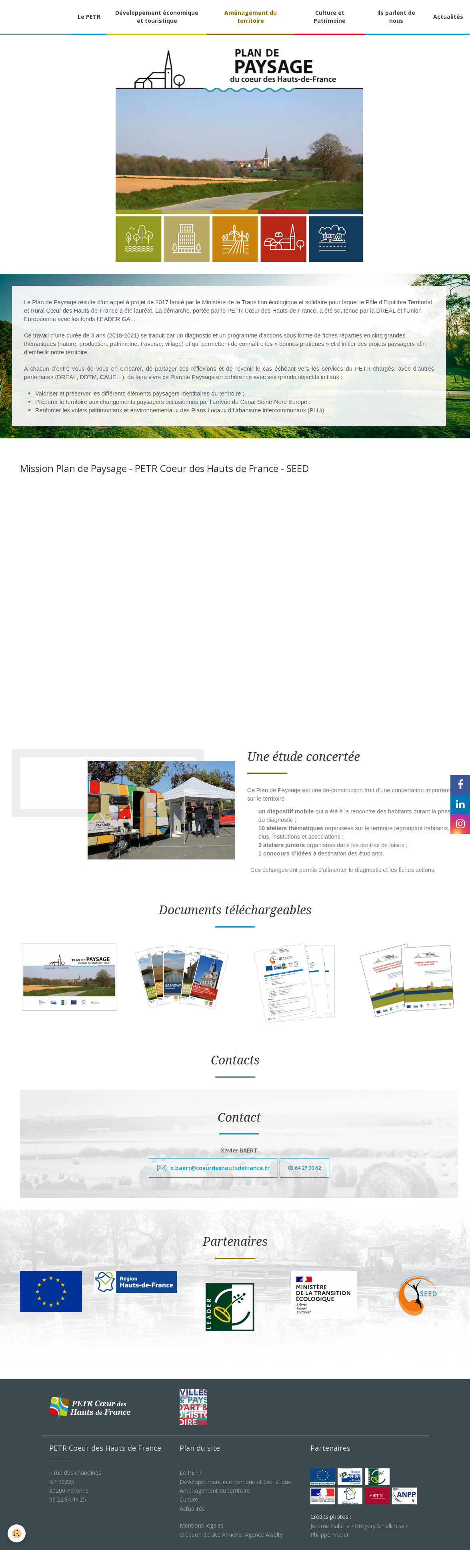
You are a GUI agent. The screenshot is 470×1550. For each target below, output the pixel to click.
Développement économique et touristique (156, 16)
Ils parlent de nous (396, 16)
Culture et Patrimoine (330, 16)
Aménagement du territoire (250, 16)
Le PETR (89, 16)
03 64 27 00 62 (304, 1166)
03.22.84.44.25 (67, 1498)
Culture (189, 1498)
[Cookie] (17, 1533)
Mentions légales (202, 1524)
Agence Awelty (264, 1533)
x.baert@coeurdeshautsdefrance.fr (220, 1167)
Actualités (448, 16)
